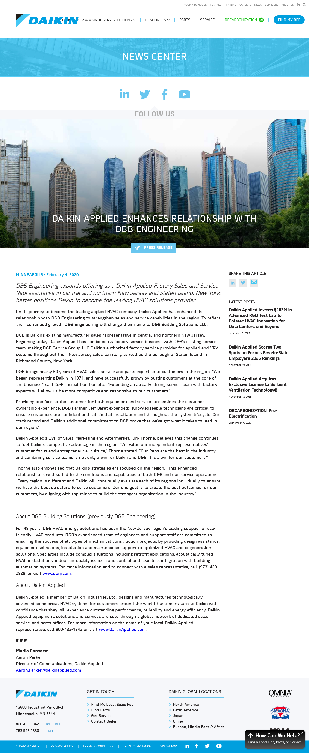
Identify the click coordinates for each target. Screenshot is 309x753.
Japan (178, 716)
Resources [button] (157, 20)
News (258, 5)
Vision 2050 (168, 746)
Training (230, 5)
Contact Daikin (104, 722)
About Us (288, 5)
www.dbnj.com (57, 574)
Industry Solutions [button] (114, 20)
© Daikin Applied (29, 746)
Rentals (215, 5)
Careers (245, 5)
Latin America (185, 710)
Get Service (101, 716)
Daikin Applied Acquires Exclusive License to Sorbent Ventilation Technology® (257, 385)
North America (186, 705)
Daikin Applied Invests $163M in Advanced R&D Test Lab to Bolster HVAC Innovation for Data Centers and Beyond (260, 318)
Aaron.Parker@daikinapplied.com (48, 670)
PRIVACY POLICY (62, 746)
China (178, 722)
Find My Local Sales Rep (112, 705)
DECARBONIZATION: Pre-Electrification (253, 414)
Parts (184, 20)
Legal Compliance (137, 746)
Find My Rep (289, 20)
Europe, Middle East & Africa (198, 727)
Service (207, 20)
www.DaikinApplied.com (122, 630)
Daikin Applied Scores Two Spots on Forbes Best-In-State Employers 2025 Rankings (258, 353)
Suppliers (271, 5)
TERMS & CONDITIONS (98, 746)
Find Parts (100, 710)
